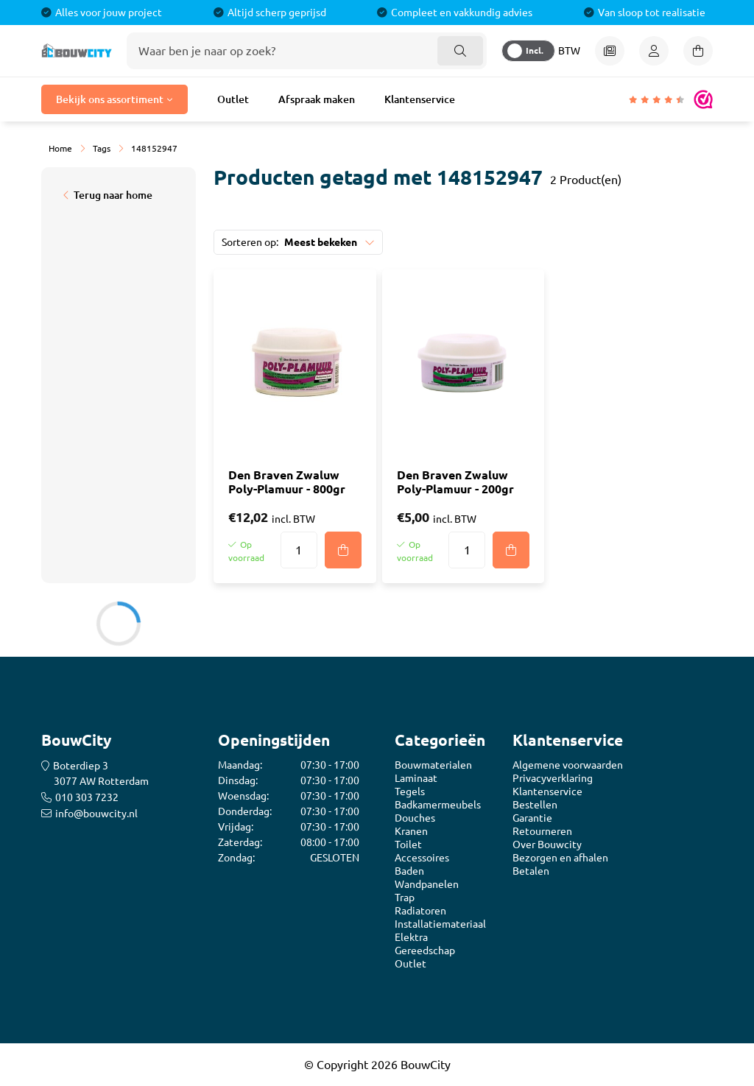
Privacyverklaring (552, 778)
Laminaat (416, 778)
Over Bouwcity (547, 844)
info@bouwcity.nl (96, 813)
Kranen (411, 831)
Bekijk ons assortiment (109, 99)
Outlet (233, 99)
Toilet (408, 844)
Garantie (532, 818)
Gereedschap (425, 950)
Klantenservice (419, 99)
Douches (415, 818)
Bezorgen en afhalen (560, 858)
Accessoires (422, 858)
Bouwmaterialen (433, 765)
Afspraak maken (316, 99)
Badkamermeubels (438, 805)
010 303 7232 (87, 797)
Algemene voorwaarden (567, 765)
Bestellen (534, 805)
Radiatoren (420, 911)
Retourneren (542, 831)
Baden (409, 871)
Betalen (530, 871)
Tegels (410, 791)
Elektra (411, 937)
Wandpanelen (427, 884)
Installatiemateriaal (440, 924)
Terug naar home (113, 195)
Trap (405, 897)
